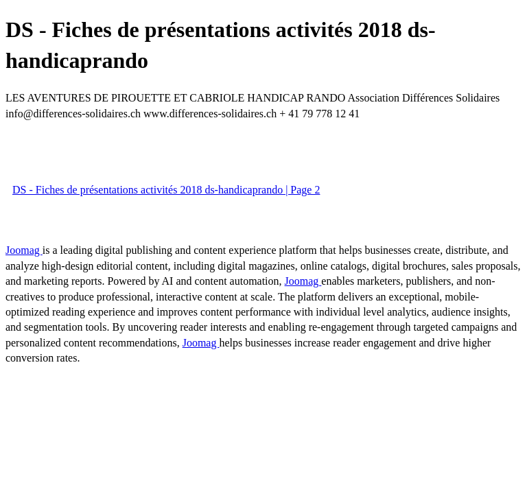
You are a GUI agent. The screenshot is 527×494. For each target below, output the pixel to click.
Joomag (24, 250)
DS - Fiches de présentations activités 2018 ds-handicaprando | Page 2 (166, 190)
